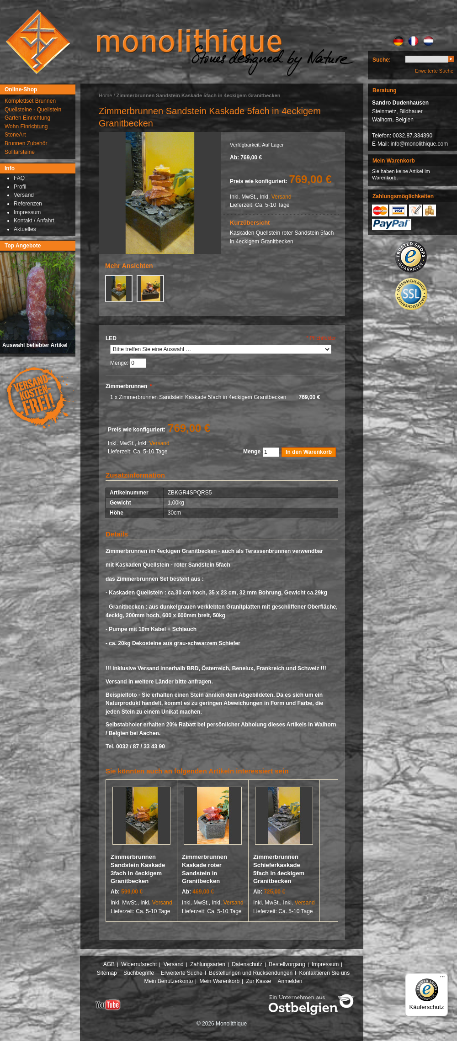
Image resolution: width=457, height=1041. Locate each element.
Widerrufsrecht (139, 964)
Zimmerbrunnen (129, 386)
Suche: (381, 60)
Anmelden (290, 981)
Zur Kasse (258, 981)
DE (398, 41)
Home (105, 95)
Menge (251, 451)
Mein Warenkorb (220, 981)
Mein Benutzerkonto (168, 981)
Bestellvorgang (287, 964)
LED (111, 338)
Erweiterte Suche (434, 71)
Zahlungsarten (207, 964)
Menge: (120, 363)
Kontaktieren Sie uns (324, 973)
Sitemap (107, 973)
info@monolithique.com (419, 144)
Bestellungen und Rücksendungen (250, 973)
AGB (109, 964)
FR (413, 41)
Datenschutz (247, 964)
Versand (281, 197)
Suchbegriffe (138, 973)
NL (428, 41)
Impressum (325, 964)
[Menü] (442, 978)
